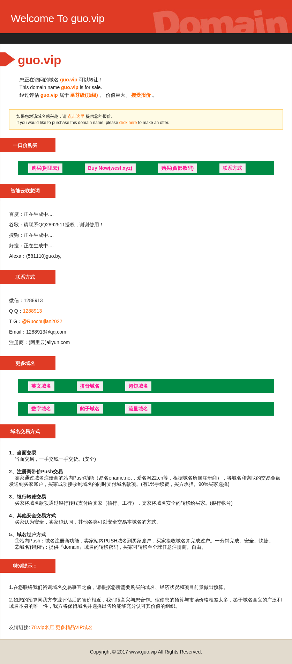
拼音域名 (89, 386)
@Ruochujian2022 (42, 321)
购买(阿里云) (45, 168)
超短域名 (138, 386)
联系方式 (232, 168)
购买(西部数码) (177, 168)
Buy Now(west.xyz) (110, 168)
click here (128, 122)
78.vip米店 (42, 627)
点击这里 (76, 116)
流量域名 (138, 408)
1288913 (32, 311)
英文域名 (41, 386)
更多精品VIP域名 (74, 627)
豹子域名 (89, 408)
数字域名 (41, 408)
